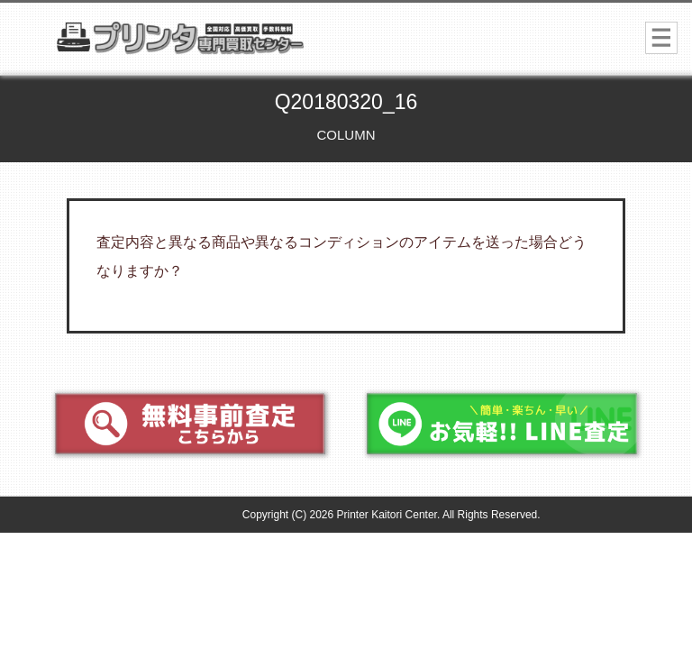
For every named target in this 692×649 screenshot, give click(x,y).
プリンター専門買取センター (221, 44)
